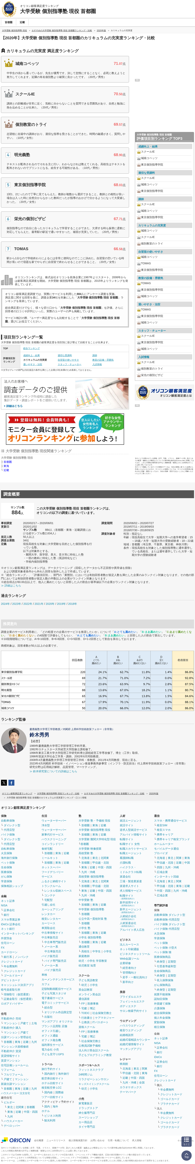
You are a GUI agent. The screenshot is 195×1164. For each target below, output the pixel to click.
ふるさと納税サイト (54, 881)
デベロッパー (12, 1125)
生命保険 (6, 867)
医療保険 (6, 872)
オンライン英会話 (90, 994)
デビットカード (10, 980)
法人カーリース (129, 944)
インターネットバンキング (17, 933)
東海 (6, 466)
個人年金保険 (162, 1017)
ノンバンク (22, 956)
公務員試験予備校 (90, 1045)
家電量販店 (85, 1103)
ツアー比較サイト (53, 1097)
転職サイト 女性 (130, 844)
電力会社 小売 (50, 1049)
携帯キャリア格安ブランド (173, 839)
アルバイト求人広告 (132, 929)
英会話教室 (85, 989)
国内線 (48, 1092)
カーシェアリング (53, 909)
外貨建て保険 (162, 1003)
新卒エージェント (131, 910)
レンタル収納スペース (58, 890)
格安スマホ (164, 829)
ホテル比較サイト (53, 1083)
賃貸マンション (10, 1060)
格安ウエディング (131, 1030)
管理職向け (129, 972)
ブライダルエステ (131, 996)
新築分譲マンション (13, 1083)
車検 (44, 974)
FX (3, 947)
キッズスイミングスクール (94, 1084)
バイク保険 (8, 834)
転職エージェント (131, 853)
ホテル (46, 1111)
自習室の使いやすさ (68, 360)
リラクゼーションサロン (94, 1079)
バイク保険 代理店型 (167, 928)
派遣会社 (125, 876)
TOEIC (85, 1013)
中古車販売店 (50, 937)
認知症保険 (161, 998)
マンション (11, 1023)
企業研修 (125, 963)
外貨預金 (6, 938)
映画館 (124, 1063)
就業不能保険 (162, 994)
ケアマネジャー (104, 1017)
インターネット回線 (166, 876)
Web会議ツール (129, 958)
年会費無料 (11, 966)
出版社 (48, 1016)
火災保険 (6, 853)
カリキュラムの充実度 (152, 225)
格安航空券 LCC (52, 1087)
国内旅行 (49, 1073)
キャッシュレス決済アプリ (17, 984)
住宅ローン (8, 942)
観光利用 (49, 1120)
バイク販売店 (50, 956)
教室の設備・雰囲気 (103, 360)
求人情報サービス (131, 890)
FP (83, 1003)
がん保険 (6, 876)
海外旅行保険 (9, 857)
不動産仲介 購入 (11, 1027)
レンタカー (48, 914)
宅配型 (48, 899)
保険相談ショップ (12, 886)
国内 (47, 1106)
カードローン (9, 952)
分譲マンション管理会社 (16, 1037)
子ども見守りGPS (53, 1054)
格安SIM (162, 825)
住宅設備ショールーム (15, 1065)
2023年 (16, 603)
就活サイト (127, 825)
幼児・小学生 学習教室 (93, 960)
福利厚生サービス (53, 1044)
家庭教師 (84, 956)
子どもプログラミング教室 (95, 1055)
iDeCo (158, 1057)
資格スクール (87, 1027)
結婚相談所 (127, 1035)
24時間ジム (86, 1074)
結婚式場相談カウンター (135, 1039)
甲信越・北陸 (100, 862)
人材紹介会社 (128, 917)
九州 (34, 1041)
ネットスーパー (51, 867)
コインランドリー (53, 844)
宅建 (84, 1008)
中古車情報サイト (53, 932)
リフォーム (8, 1069)
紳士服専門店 (87, 1112)
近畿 (6, 470)
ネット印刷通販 (129, 949)
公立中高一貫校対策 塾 (93, 918)
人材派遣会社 (128, 924)
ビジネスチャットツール (135, 953)
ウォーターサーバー (54, 820)
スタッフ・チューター (69, 364)
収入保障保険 (165, 980)
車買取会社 (48, 928)
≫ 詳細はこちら (11, 585)
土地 (34, 1023)
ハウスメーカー (13, 1121)
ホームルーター (163, 844)
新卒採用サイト (129, 904)
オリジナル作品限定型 (58, 1012)
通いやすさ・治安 (32, 364)
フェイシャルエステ (132, 1001)
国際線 (59, 1092)
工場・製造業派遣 (131, 881)
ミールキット (50, 857)
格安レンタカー (51, 918)
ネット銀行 (8, 928)
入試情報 (97, 364)
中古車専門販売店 (55, 942)
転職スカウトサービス (133, 848)
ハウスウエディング (132, 1025)
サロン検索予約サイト (133, 1010)
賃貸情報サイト (10, 1055)
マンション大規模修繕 (15, 1046)
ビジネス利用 (52, 1115)
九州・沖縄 (88, 872)
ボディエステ (128, 1006)
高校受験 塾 (86, 853)
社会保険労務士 (102, 1013)
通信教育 (84, 946)
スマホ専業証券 (10, 919)
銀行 (6, 914)
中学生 (96, 951)
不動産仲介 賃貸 (11, 1051)
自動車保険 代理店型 (167, 919)
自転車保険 (8, 848)
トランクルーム (51, 886)
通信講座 (84, 998)
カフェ (46, 984)
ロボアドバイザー (12, 1003)
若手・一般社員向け (135, 977)
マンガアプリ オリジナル (57, 1021)
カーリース (48, 923)
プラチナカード (170, 1103)
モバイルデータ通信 (166, 848)
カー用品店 (85, 1122)
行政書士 (86, 1017)
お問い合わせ (97, 1140)
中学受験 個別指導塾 (91, 909)
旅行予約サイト (51, 1069)
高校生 (85, 951)
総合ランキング (31, 348)
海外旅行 (63, 1073)
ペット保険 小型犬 (165, 947)
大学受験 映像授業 (90, 848)
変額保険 (159, 1022)
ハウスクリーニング (54, 839)
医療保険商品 (162, 956)
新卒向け (128, 982)
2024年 (5, 603)
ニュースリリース (55, 1140)
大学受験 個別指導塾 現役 (94, 829)
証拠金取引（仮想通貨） (19, 998)
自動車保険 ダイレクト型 (169, 914)
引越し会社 (48, 904)
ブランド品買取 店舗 (54, 1026)
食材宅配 (47, 848)
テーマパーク (128, 1092)
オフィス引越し (51, 1030)
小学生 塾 (84, 928)
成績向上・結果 (31, 355)
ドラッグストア (88, 1108)
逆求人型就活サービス (133, 829)
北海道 (85, 857)
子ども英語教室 (88, 980)
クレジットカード (12, 961)
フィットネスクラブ (91, 1069)
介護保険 (159, 1008)
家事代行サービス (53, 834)
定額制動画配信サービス (57, 988)
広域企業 (162, 872)
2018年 (72, 603)
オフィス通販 (50, 1035)
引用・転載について (118, 1140)
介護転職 (125, 862)
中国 (187, 862)
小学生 (107, 951)
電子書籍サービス (53, 998)
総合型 (48, 1007)
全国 (142, 1082)
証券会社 (9, 910)
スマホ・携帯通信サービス (170, 820)
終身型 (161, 961)
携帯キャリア (165, 834)
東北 (10, 1107)
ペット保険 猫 (162, 952)
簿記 (92, 1008)
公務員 (85, 1022)
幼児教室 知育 (87, 965)
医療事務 (92, 1003)
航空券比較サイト (53, 1078)
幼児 (84, 984)
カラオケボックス (131, 1087)
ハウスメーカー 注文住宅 (15, 1093)
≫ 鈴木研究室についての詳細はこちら (53, 771)
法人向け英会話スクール (94, 1050)
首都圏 (8, 461)
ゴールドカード (13, 975)
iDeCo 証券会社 (10, 924)
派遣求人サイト (129, 886)
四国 (159, 867)
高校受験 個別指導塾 (91, 876)
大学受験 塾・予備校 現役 (94, 820)
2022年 (27, 603)
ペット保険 (8, 862)
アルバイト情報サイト (133, 834)
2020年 (50, 603)
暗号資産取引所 (10, 989)
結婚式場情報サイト (132, 1044)
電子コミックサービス (55, 1002)
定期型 (172, 961)
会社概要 (39, 1140)
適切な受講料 (65, 355)
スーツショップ (88, 1117)
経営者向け (129, 967)
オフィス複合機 (51, 1040)
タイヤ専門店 (87, 1126)
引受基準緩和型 (166, 966)
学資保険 (6, 881)
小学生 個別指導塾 (90, 937)
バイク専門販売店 (55, 960)
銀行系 (8, 956)
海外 (55, 1106)
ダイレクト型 (12, 825)
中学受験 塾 (86, 899)
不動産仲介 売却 (11, 1018)
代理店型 (9, 829)
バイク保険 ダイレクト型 (169, 924)
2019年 (61, 603)
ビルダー (9, 1102)
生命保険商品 (162, 971)
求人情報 (136, 1140)
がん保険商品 (162, 984)
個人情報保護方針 (78, 1140)
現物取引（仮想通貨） (17, 994)
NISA (4, 905)
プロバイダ (161, 853)
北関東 (20, 1107)
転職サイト (127, 839)
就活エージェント (131, 820)
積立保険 (159, 1027)
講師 (94, 355)
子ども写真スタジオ (54, 993)
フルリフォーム (13, 1074)
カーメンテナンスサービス (58, 979)
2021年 (38, 603)
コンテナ (49, 895)
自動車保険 (8, 820)
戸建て (24, 1023)
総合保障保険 (162, 1013)
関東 (144, 1068)
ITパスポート (100, 1022)
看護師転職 (127, 857)
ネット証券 (8, 900)
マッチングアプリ (131, 1049)
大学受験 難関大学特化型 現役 (97, 839)
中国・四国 (31, 1111)
